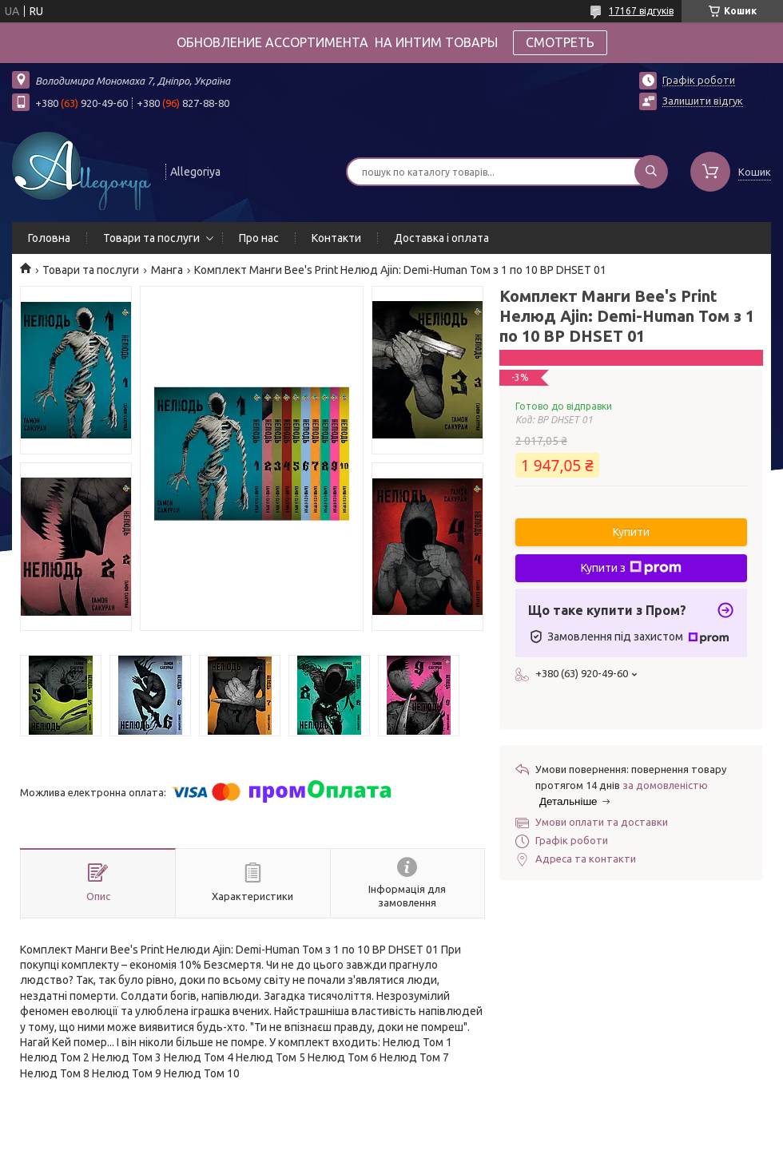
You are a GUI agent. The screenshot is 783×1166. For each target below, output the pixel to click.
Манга (167, 270)
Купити (631, 531)
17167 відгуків (641, 11)
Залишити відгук (702, 100)
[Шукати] (651, 171)
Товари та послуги (151, 238)
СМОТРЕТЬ (560, 42)
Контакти (336, 238)
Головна (49, 238)
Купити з (631, 568)
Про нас (259, 238)
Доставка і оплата (441, 238)
